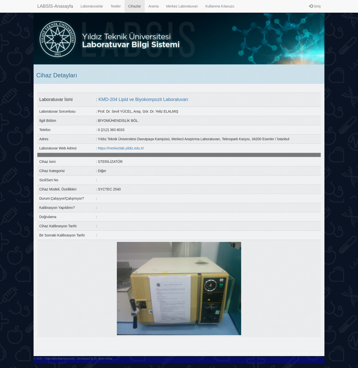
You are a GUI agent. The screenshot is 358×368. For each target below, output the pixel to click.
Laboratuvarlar (92, 6)
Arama (153, 6)
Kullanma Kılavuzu (220, 6)
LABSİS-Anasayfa (55, 6)
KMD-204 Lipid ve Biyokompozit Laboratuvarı (143, 99)
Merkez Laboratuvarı (182, 6)
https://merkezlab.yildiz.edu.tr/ (121, 148)
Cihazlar (134, 6)
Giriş (315, 6)
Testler (115, 6)
